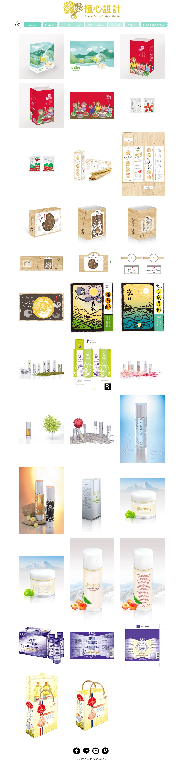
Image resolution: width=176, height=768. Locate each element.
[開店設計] (50, 24)
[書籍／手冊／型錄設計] (154, 24)
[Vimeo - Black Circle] (105, 750)
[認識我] (32, 24)
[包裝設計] (115, 24)
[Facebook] (76, 750)
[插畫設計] (132, 24)
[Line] (86, 750)
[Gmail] (95, 750)
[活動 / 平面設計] (96, 24)
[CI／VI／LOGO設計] (71, 24)
